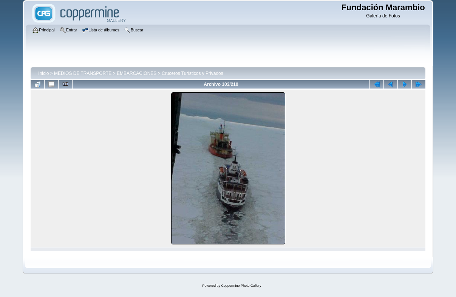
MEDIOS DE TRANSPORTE (82, 73)
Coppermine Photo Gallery (241, 286)
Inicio (43, 73)
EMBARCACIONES (136, 73)
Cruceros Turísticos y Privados (192, 73)
